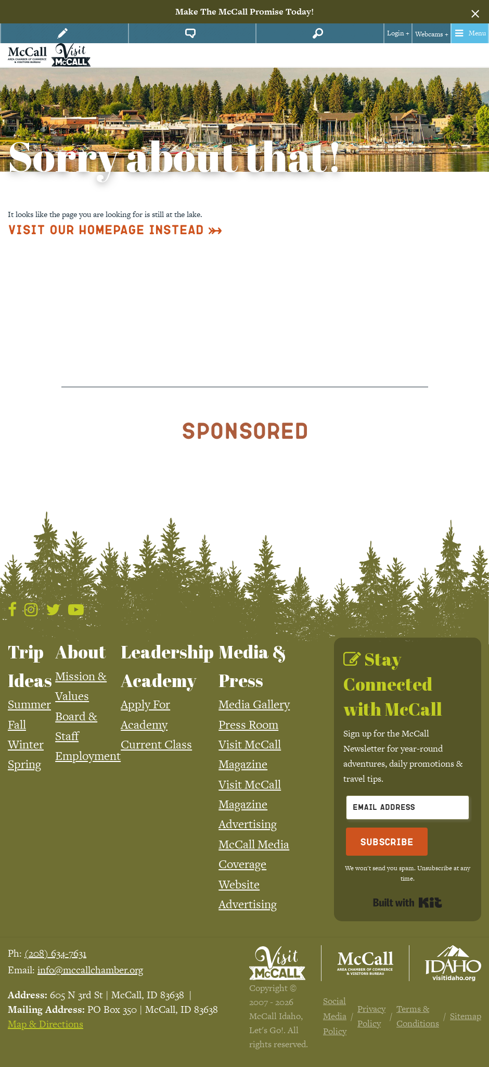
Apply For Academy (145, 714)
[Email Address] (407, 807)
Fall (17, 724)
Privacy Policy (371, 1016)
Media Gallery (254, 704)
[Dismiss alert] (475, 12)
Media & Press (252, 666)
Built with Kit (407, 902)
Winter (26, 744)
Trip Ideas (30, 666)
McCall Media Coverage (253, 854)
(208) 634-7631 (55, 953)
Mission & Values (81, 686)
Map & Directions (45, 1024)
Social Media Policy (334, 1016)
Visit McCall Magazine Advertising (249, 804)
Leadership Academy (167, 666)
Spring (24, 764)
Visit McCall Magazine (249, 754)
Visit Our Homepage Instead (106, 229)
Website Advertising (247, 894)
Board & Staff (76, 726)
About (80, 652)
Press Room (248, 724)
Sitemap (465, 1016)
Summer (29, 704)
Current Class (156, 744)
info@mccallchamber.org (90, 970)
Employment (88, 755)
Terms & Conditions (417, 1016)
